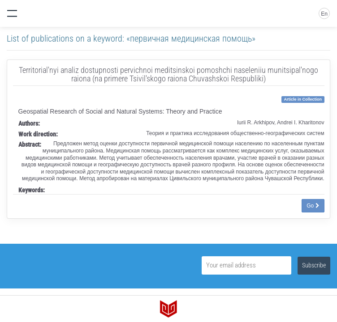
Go (313, 206)
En (324, 14)
